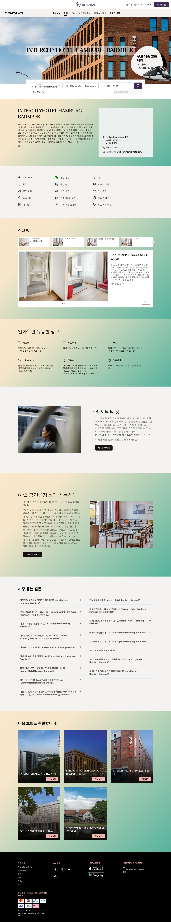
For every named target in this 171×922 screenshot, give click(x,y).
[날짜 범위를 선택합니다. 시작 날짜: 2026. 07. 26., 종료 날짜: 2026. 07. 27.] (80, 86)
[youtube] (55, 876)
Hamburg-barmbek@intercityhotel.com (124, 152)
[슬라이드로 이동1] (62, 303)
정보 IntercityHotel (25, 867)
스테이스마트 (23, 870)
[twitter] (69, 869)
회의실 (70, 127)
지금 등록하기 (104, 447)
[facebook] (55, 869)
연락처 (20, 881)
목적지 (20, 884)
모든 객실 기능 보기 (118, 284)
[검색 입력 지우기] (59, 86)
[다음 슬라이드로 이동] (153, 242)
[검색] (138, 86)
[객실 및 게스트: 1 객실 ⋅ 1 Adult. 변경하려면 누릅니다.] (115, 86)
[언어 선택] (136, 4)
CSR (19, 877)
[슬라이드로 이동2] (64, 303)
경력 (19, 874)
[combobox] (46, 86)
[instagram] (62, 869)
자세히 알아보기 (32, 554)
